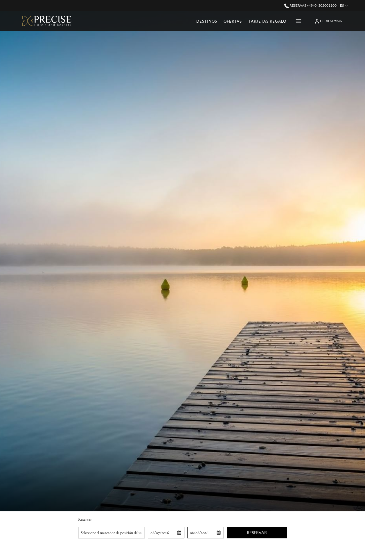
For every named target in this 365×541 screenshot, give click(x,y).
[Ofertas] (207, 21)
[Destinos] (181, 21)
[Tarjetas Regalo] (242, 21)
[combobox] (111, 532)
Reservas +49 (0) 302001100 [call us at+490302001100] (310, 5)
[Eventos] (277, 21)
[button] (166, 533)
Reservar (257, 532)
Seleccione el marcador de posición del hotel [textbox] (113, 532)
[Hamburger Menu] (296, 21)
